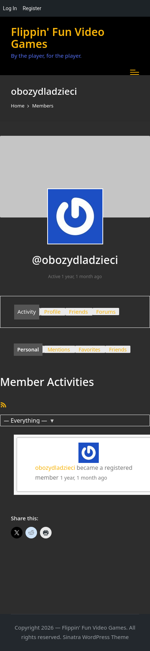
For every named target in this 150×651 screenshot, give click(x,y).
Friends (78, 311)
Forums (106, 311)
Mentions (59, 349)
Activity (26, 311)
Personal (28, 349)
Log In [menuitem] (10, 8)
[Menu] (134, 72)
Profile (52, 311)
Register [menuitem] (32, 8)
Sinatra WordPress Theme (96, 636)
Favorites (90, 349)
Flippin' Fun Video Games (58, 38)
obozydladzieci (55, 468)
